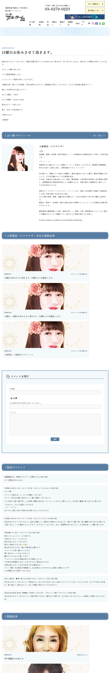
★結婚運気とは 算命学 (12, 406)
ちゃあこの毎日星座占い (84, 17)
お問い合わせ (61, 657)
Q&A (78, 23)
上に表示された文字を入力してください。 (25, 330)
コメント (12, 339)
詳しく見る (97, 135)
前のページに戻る (54, 607)
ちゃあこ (46, 417)
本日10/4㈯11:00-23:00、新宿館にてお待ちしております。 (24, 522)
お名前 (12, 316)
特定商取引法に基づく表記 (42, 657)
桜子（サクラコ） (61, 522)
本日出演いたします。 (11, 461)
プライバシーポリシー (20, 657)
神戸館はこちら (94, 10)
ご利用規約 (4, 657)
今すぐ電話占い (94, 4)
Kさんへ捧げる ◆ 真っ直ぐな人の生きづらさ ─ (21, 507)
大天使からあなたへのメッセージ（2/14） (18, 417)
